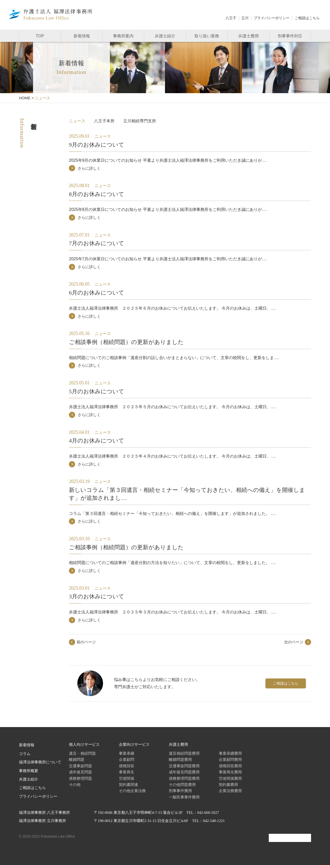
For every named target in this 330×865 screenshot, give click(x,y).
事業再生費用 (230, 772)
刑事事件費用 (180, 790)
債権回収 (126, 766)
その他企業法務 (132, 790)
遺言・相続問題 (82, 753)
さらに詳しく (89, 168)
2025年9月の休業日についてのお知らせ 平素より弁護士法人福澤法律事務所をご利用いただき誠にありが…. (168, 160)
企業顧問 (126, 759)
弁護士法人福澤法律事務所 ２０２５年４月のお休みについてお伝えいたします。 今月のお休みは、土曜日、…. (172, 456)
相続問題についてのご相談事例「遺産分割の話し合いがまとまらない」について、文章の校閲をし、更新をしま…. (174, 357)
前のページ (86, 642)
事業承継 (126, 753)
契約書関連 (128, 784)
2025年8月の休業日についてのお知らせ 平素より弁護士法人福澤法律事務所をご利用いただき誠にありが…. (168, 209)
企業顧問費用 (230, 759)
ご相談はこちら (307, 18)
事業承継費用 (230, 753)
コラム (24, 754)
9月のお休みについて (96, 145)
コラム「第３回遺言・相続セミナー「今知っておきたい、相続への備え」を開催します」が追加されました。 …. (172, 513)
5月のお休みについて (96, 391)
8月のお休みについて (96, 194)
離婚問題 (76, 759)
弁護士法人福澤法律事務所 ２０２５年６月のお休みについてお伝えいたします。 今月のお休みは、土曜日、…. (172, 308)
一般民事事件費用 (184, 797)
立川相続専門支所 (139, 121)
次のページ (293, 642)
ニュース (77, 121)
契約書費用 (228, 784)
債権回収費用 (230, 766)
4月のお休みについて (96, 440)
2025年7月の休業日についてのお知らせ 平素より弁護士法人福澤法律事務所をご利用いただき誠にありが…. (168, 259)
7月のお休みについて (96, 243)
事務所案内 (123, 36)
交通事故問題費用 (184, 766)
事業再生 (126, 772)
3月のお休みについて (96, 596)
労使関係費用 (230, 778)
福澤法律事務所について (40, 762)
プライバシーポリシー (272, 18)
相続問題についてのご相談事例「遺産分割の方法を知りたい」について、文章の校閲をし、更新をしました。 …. (172, 562)
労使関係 (126, 778)
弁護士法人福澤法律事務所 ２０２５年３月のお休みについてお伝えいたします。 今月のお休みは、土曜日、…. (172, 612)
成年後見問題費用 (184, 772)
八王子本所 (104, 121)
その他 (74, 784)
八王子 (230, 18)
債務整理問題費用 (184, 778)
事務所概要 (28, 771)
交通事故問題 (80, 766)
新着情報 (82, 36)
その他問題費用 (182, 784)
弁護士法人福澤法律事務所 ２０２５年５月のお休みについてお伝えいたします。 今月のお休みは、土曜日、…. (172, 407)
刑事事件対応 (290, 36)
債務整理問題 (80, 778)
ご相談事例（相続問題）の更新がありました (126, 342)
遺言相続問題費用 (184, 753)
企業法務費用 (230, 790)
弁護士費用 (248, 36)
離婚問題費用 (180, 759)
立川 (245, 18)
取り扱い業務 (206, 36)
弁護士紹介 (165, 36)
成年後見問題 (80, 772)
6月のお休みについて (96, 292)
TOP (40, 36)
